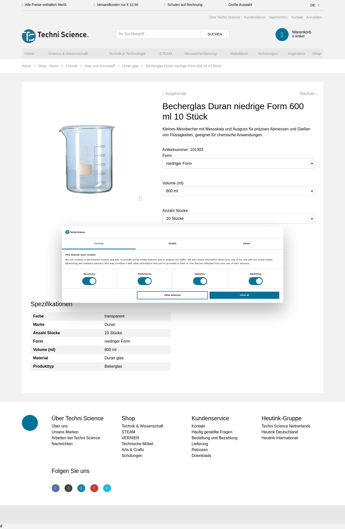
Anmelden (314, 17)
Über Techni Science (224, 17)
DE (316, 5)
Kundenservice (210, 418)
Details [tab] (172, 243)
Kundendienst (254, 17)
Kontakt (297, 17)
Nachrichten (278, 17)
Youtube (94, 488)
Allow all (244, 295)
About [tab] (246, 243)
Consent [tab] (98, 243)
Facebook (56, 488)
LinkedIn (81, 488)
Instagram (68, 488)
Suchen (215, 34)
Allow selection (172, 295)
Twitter (107, 488)
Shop (128, 418)
